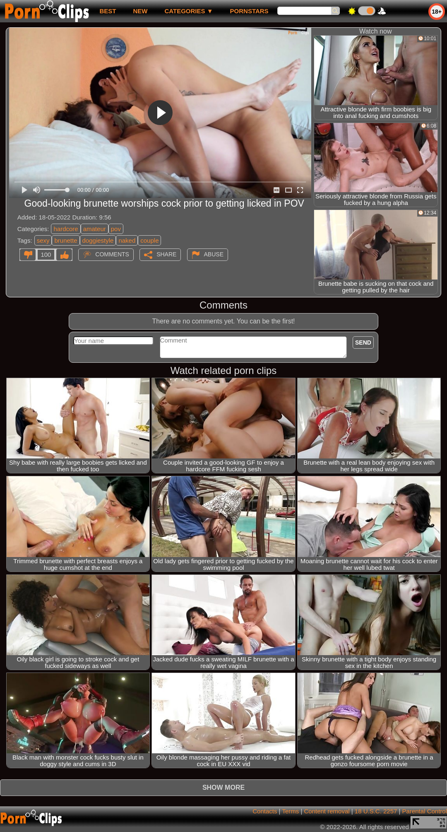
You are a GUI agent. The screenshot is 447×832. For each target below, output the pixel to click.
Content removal (327, 811)
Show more (223, 787)
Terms (290, 811)
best (107, 10)
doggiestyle (98, 240)
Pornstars (249, 10)
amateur (94, 228)
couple (149, 240)
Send (363, 342)
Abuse (213, 254)
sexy (43, 240)
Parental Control (424, 811)
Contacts (264, 811)
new (140, 10)
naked (126, 240)
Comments (112, 254)
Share (166, 254)
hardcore (65, 228)
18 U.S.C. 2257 (376, 811)
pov (116, 228)
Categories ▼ (188, 10)
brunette (65, 240)
